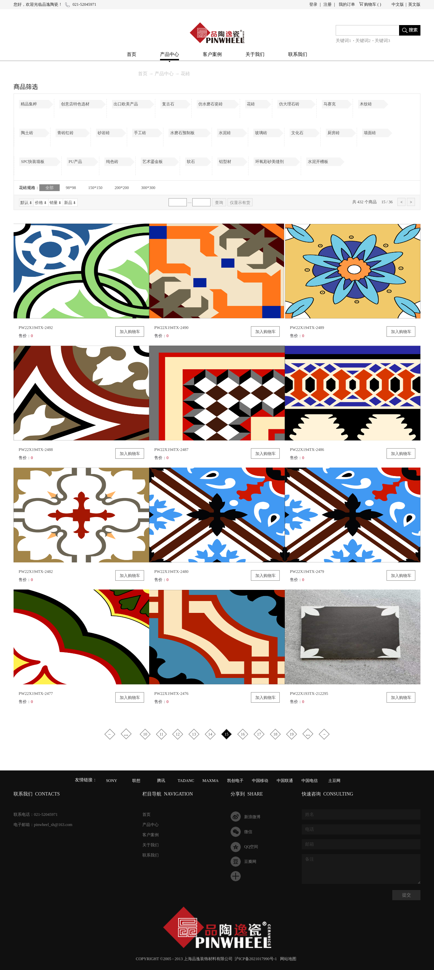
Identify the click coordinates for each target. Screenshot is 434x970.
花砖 (185, 73)
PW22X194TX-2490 (171, 327)
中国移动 (260, 780)
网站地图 (287, 958)
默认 (24, 202)
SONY (111, 780)
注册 (327, 4)
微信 (248, 831)
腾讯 (161, 780)
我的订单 (347, 4)
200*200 (122, 187)
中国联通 (285, 780)
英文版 (414, 4)
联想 (136, 780)
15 (226, 734)
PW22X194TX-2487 (171, 449)
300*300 (148, 187)
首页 (131, 54)
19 (292, 734)
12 (178, 734)
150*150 (95, 187)
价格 (39, 202)
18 (275, 734)
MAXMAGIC (213, 780)
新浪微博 (252, 816)
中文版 (398, 4)
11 (161, 734)
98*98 (71, 187)
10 (145, 734)
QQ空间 (251, 846)
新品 (68, 202)
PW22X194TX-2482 (36, 571)
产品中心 (164, 73)
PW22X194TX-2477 (36, 693)
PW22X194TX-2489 (307, 327)
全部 (49, 187)
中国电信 (309, 780)
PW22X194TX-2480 (171, 571)
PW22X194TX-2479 (307, 571)
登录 (313, 4)
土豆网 (334, 780)
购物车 (370, 4)
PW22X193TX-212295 (309, 693)
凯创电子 (235, 780)
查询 (219, 202)
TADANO (186, 780)
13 (194, 734)
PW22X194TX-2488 (36, 449)
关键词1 (343, 40)
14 (210, 734)
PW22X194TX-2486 (307, 449)
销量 (54, 202)
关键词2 (363, 40)
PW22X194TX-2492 (36, 327)
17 (259, 734)
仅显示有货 (240, 202)
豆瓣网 (250, 861)
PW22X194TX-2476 (171, 693)
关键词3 (382, 40)
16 (243, 734)
